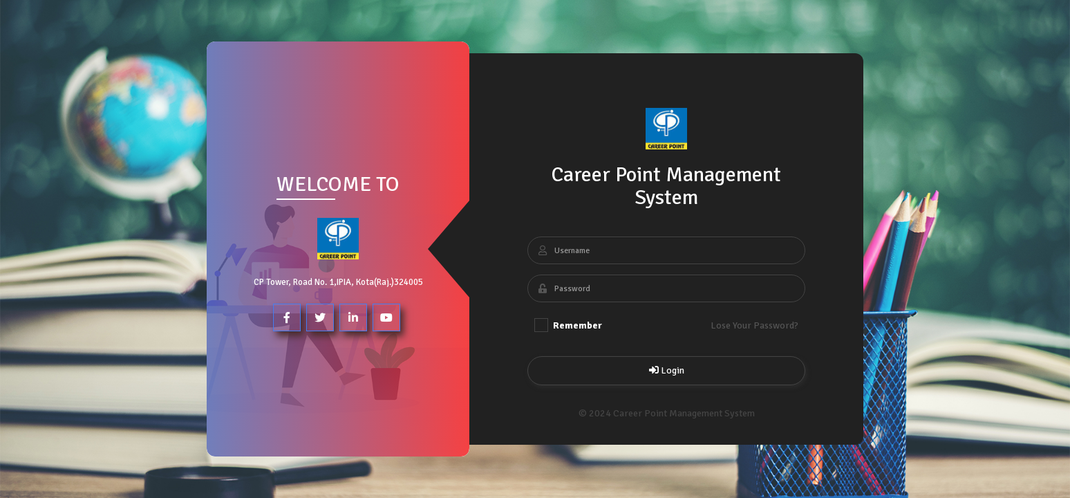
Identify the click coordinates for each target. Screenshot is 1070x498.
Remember (568, 325)
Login (666, 370)
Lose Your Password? (754, 325)
